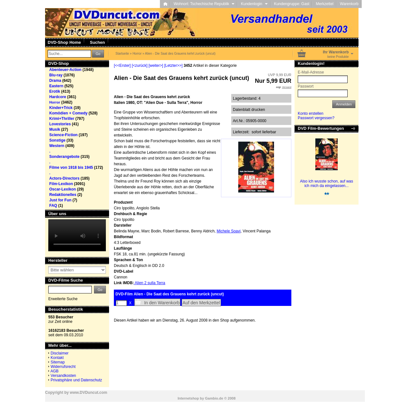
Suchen (97, 42)
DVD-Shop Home (64, 42)
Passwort (305, 86)
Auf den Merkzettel (201, 302)
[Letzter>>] (173, 65)
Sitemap (58, 362)
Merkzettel (324, 4)
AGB (55, 371)
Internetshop (188, 398)
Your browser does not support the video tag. (77, 235)
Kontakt (57, 357)
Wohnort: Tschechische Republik (204, 4)
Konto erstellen (310, 113)
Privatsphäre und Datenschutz (76, 380)
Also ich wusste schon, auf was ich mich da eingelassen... (326, 183)
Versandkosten (63, 375)
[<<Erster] (122, 65)
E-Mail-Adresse (311, 72)
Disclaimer (59, 353)
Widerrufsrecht (63, 366)
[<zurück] (139, 65)
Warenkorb (349, 4)
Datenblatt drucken (249, 109)
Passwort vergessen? (316, 118)
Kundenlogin (254, 4)
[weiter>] (155, 65)
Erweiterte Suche (62, 299)
